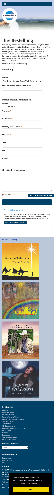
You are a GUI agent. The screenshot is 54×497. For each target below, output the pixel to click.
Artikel (5, 78)
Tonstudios (6, 424)
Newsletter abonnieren (15, 222)
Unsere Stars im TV (9, 415)
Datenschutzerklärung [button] (28, 483)
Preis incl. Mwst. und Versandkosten (16, 85)
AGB (4, 463)
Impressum (6, 458)
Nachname (7, 119)
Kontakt (5, 410)
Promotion (6, 431)
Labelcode (6, 435)
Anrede (5, 103)
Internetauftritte (9, 440)
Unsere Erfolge (8, 413)
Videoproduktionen (9, 437)
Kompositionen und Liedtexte (13, 428)
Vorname (6, 111)
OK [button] (30, 489)
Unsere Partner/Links (10, 417)
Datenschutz (7, 460)
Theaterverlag (7, 422)
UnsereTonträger (9, 240)
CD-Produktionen (9, 426)
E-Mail (5, 158)
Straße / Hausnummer (12, 127)
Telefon (5, 142)
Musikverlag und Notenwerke (13, 419)
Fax (3, 150)
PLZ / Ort (6, 135)
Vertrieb (5, 433)
